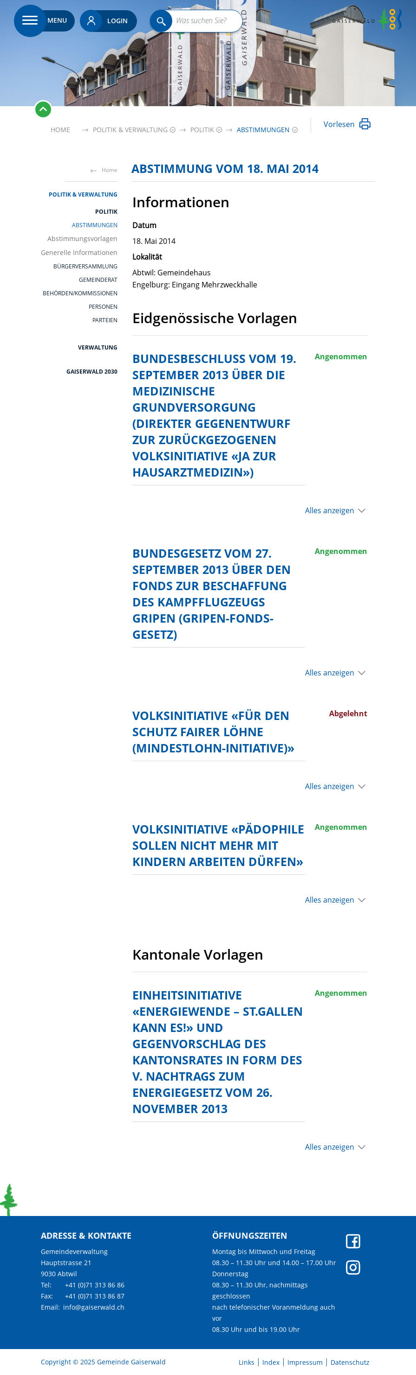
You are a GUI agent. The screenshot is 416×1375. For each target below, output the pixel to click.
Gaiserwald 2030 (91, 372)
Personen (103, 307)
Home (60, 129)
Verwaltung (97, 347)
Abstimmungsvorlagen (82, 238)
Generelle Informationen (79, 252)
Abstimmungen (94, 225)
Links (246, 1362)
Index (271, 1362)
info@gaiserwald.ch (93, 1307)
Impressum (305, 1362)
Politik (106, 212)
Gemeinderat (98, 280)
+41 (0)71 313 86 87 (94, 1296)
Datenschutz (350, 1362)
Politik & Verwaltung (83, 194)
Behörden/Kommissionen (80, 293)
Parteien (104, 320)
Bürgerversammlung (85, 266)
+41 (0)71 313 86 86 (94, 1284)
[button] (130, 129)
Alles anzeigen (329, 510)
